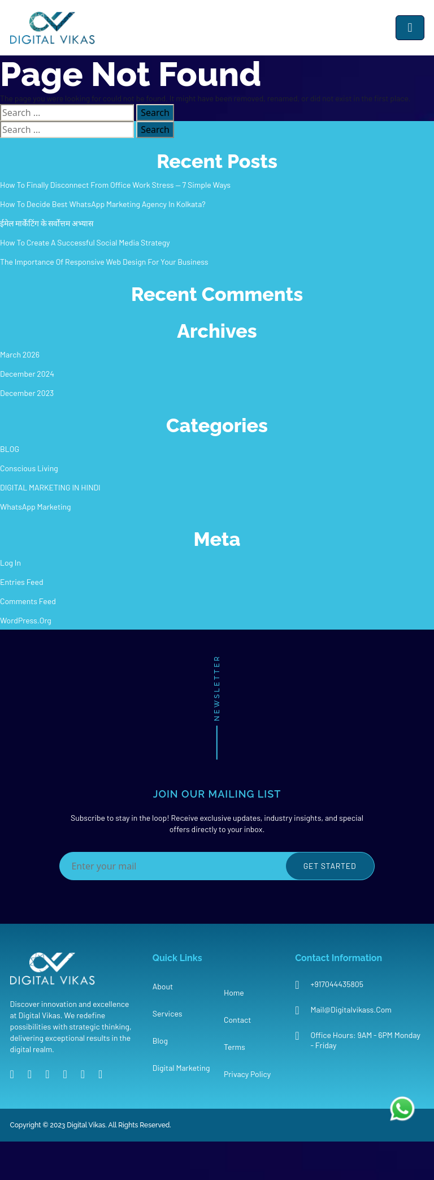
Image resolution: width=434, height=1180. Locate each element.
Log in (10, 562)
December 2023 (27, 393)
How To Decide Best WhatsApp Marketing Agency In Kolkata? (103, 204)
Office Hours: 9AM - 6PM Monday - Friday (365, 1040)
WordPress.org (25, 620)
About (163, 986)
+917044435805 (336, 984)
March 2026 (20, 354)
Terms (234, 1047)
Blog (160, 1040)
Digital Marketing (181, 1068)
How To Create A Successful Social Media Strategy (85, 242)
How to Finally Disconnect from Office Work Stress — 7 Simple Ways (115, 185)
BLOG (9, 449)
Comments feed (28, 601)
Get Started (330, 866)
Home (234, 992)
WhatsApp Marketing (35, 506)
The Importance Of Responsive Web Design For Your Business (104, 261)
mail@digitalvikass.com (350, 1009)
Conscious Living (29, 468)
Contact (237, 1019)
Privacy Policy (247, 1074)
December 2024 (27, 373)
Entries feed (22, 582)
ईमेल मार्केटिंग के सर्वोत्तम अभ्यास (46, 223)
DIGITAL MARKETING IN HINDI (50, 487)
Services (168, 1013)
